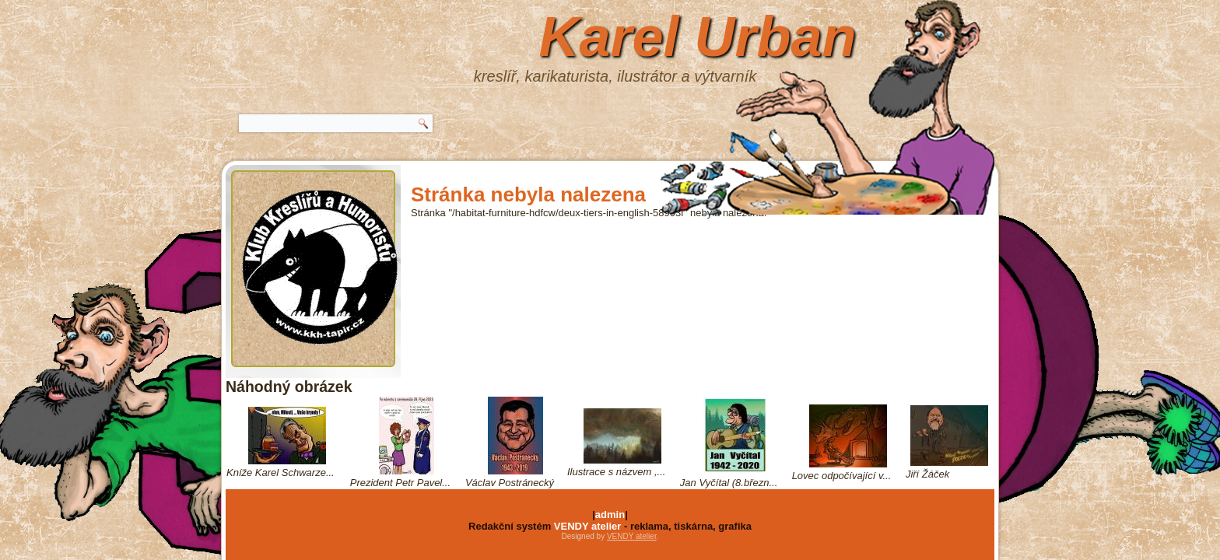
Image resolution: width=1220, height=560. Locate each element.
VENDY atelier (587, 526)
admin (610, 514)
